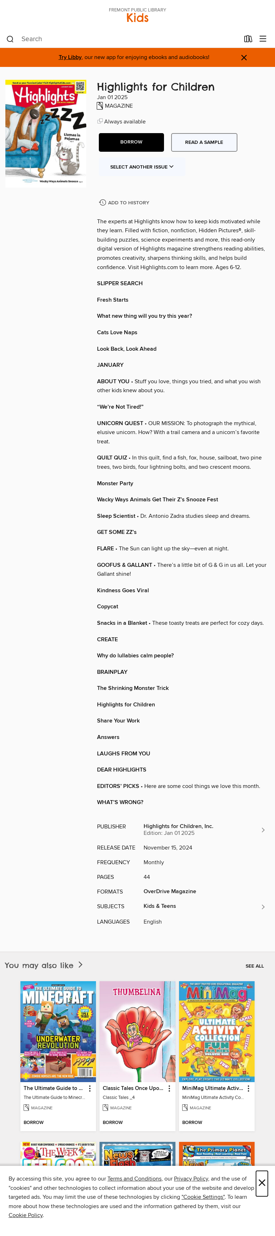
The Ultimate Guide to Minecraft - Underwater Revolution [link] (55, 1088)
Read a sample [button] (204, 142)
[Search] (10, 39)
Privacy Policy (191, 1178)
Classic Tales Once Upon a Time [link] (134, 1088)
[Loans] (248, 40)
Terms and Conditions (134, 1178)
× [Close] (261, 1183)
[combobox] (123, 39)
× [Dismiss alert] (244, 57)
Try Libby (70, 57)
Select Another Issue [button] (142, 167)
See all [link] (255, 966)
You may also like (44, 965)
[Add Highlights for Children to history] (125, 203)
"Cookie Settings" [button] (203, 1197)
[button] (131, 142)
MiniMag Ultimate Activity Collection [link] (213, 1088)
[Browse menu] (263, 39)
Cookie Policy (26, 1215)
